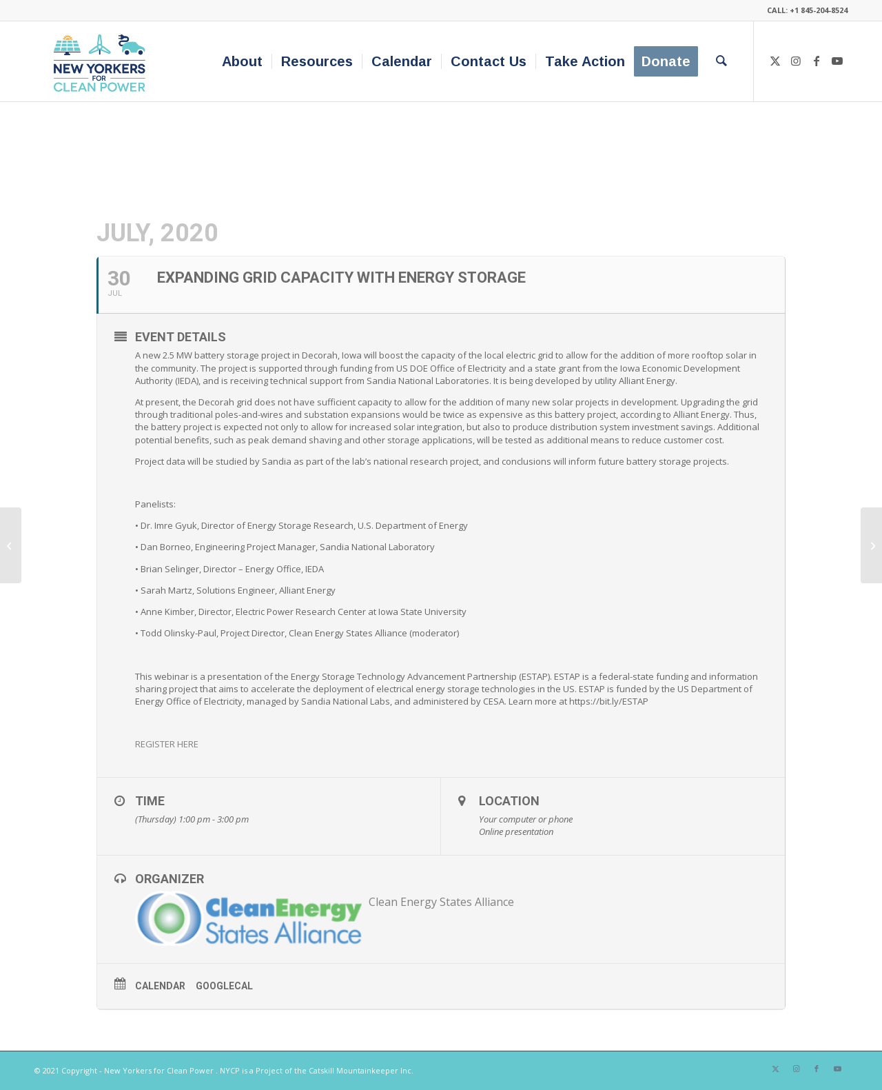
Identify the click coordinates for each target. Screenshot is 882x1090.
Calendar (160, 985)
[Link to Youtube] (837, 60)
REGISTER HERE (166, 744)
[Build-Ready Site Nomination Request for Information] (10, 545)
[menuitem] (242, 61)
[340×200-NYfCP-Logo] (102, 61)
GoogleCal (224, 985)
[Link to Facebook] (816, 60)
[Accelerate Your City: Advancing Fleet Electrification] (871, 545)
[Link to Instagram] (796, 60)
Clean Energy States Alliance (441, 901)
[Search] (721, 61)
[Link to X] (775, 60)
